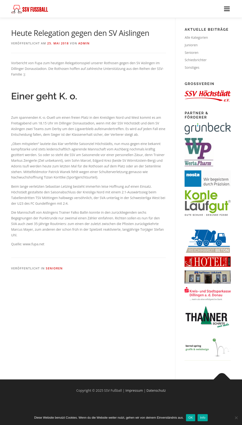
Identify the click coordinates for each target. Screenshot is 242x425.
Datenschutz (156, 390)
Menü (227, 9)
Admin (84, 43)
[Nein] (236, 417)
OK (190, 417)
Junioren (191, 45)
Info (202, 417)
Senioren (54, 268)
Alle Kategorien (196, 37)
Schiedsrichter (196, 60)
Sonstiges (192, 67)
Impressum (134, 390)
